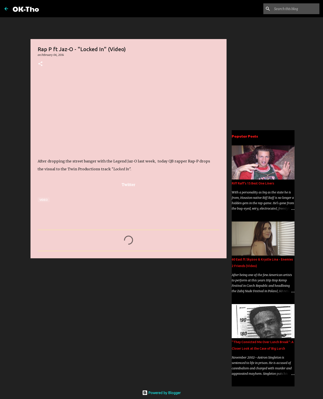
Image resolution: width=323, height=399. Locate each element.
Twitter (128, 184)
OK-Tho (26, 9)
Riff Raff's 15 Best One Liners (253, 183)
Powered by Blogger (161, 393)
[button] (40, 64)
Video (43, 199)
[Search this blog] (295, 8)
